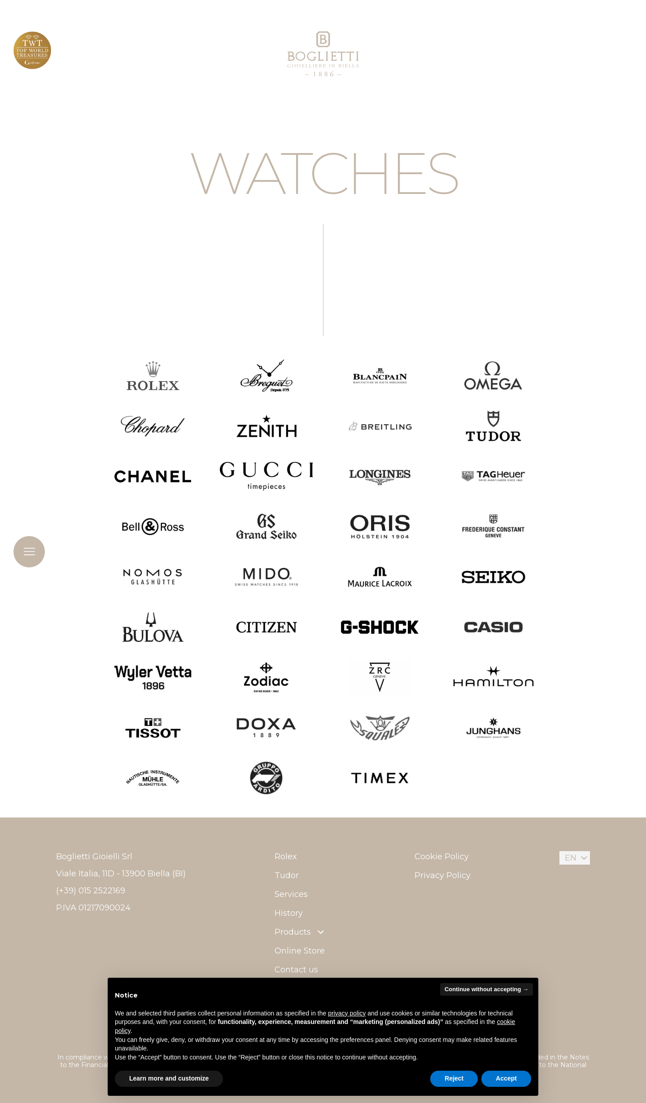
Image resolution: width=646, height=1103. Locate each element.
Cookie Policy (442, 856)
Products (300, 932)
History (289, 913)
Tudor (287, 875)
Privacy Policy (443, 875)
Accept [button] (506, 1078)
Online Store (300, 951)
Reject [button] (454, 1078)
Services (291, 894)
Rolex (286, 856)
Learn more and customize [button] (169, 1078)
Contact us (296, 970)
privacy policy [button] (347, 1013)
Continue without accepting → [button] (486, 989)
